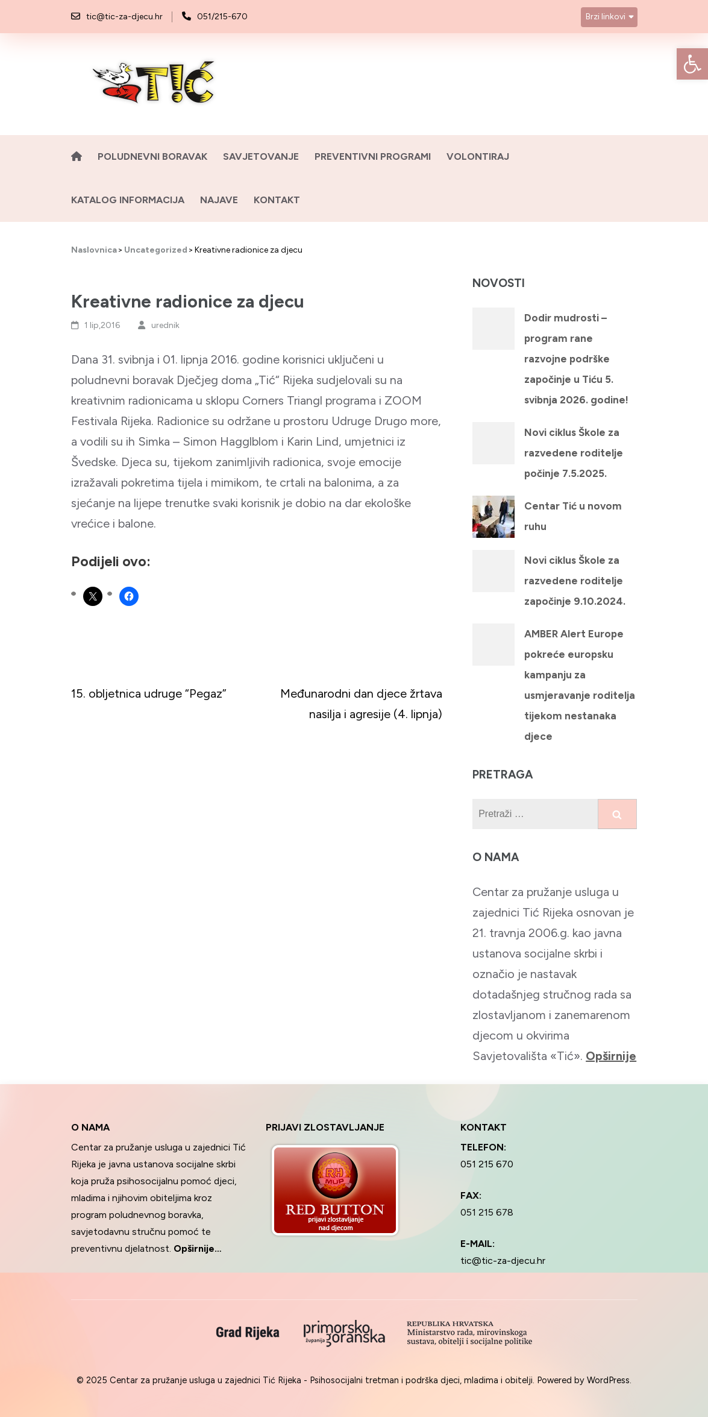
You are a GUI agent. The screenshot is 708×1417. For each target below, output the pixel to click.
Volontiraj (477, 156)
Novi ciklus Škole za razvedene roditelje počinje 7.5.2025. (573, 452)
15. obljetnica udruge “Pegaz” (149, 693)
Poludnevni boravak (152, 156)
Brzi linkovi (605, 16)
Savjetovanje (261, 156)
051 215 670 (486, 1164)
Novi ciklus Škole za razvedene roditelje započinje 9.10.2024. (574, 580)
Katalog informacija (127, 200)
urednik (165, 325)
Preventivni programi (373, 156)
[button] (692, 64)
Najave (219, 200)
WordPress (608, 1380)
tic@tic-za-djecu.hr (124, 16)
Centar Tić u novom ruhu (573, 516)
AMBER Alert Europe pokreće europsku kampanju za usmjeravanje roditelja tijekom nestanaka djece (579, 685)
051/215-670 (222, 16)
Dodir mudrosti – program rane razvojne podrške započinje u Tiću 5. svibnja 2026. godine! (576, 359)
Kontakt (277, 200)
